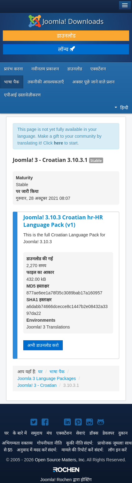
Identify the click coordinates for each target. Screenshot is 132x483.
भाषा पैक (11, 81)
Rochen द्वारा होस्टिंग (66, 479)
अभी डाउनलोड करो (43, 345)
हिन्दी (121, 107)
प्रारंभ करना (13, 68)
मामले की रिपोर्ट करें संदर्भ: (82, 449)
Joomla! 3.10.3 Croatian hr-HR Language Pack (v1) (63, 221)
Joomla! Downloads (66, 21)
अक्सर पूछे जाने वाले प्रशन (93, 81)
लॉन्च (66, 49)
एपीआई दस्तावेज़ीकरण (22, 94)
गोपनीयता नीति (49, 443)
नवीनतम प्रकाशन (45, 68)
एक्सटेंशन (98, 68)
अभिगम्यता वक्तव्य (17, 443)
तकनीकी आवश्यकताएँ (46, 81)
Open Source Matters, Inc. (60, 459)
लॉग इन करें (117, 449)
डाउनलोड (66, 36)
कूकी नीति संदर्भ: (79, 443)
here (58, 143)
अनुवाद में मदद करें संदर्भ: (37, 449)
